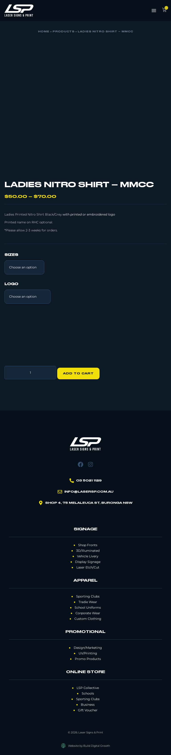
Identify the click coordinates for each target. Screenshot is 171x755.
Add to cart (80, 371)
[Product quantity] (30, 372)
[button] (154, 10)
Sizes (11, 255)
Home (43, 32)
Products (64, 32)
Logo (11, 284)
